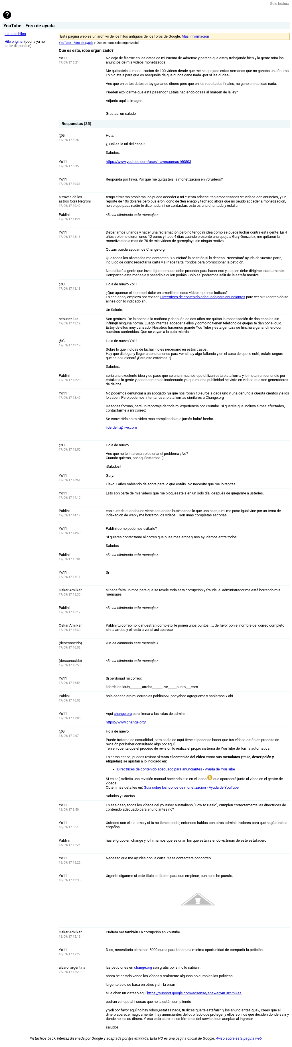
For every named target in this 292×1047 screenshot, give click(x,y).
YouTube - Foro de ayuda (76, 43)
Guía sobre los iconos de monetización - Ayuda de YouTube (191, 787)
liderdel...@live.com (121, 427)
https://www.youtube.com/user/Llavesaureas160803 (148, 161)
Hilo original (14, 41)
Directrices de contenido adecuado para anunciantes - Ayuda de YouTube (176, 769)
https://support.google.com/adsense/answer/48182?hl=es (194, 993)
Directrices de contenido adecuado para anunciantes (202, 297)
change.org (123, 713)
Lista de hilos (15, 34)
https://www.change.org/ (126, 722)
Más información (195, 36)
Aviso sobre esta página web (239, 1038)
